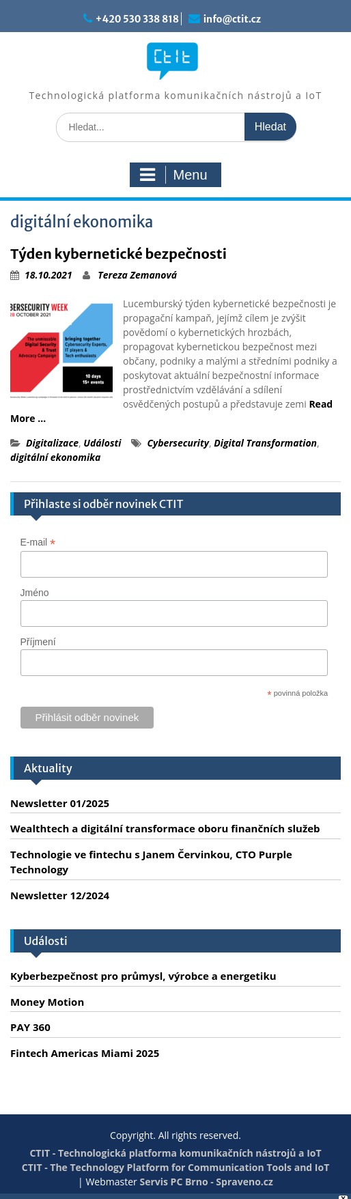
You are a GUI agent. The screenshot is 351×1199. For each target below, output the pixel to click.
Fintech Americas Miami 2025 (84, 1053)
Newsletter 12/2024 (59, 895)
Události (102, 442)
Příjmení (38, 641)
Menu (173, 175)
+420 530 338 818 (137, 19)
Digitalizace (52, 442)
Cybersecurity (178, 442)
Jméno (34, 592)
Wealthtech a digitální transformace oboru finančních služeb (165, 828)
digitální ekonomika (55, 457)
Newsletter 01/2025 (59, 803)
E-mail (38, 542)
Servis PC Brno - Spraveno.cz (205, 1181)
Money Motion (47, 1001)
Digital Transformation (265, 442)
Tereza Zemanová (137, 274)
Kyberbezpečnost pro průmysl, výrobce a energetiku (143, 976)
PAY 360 (30, 1027)
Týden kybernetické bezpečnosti (118, 253)
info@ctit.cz (232, 19)
